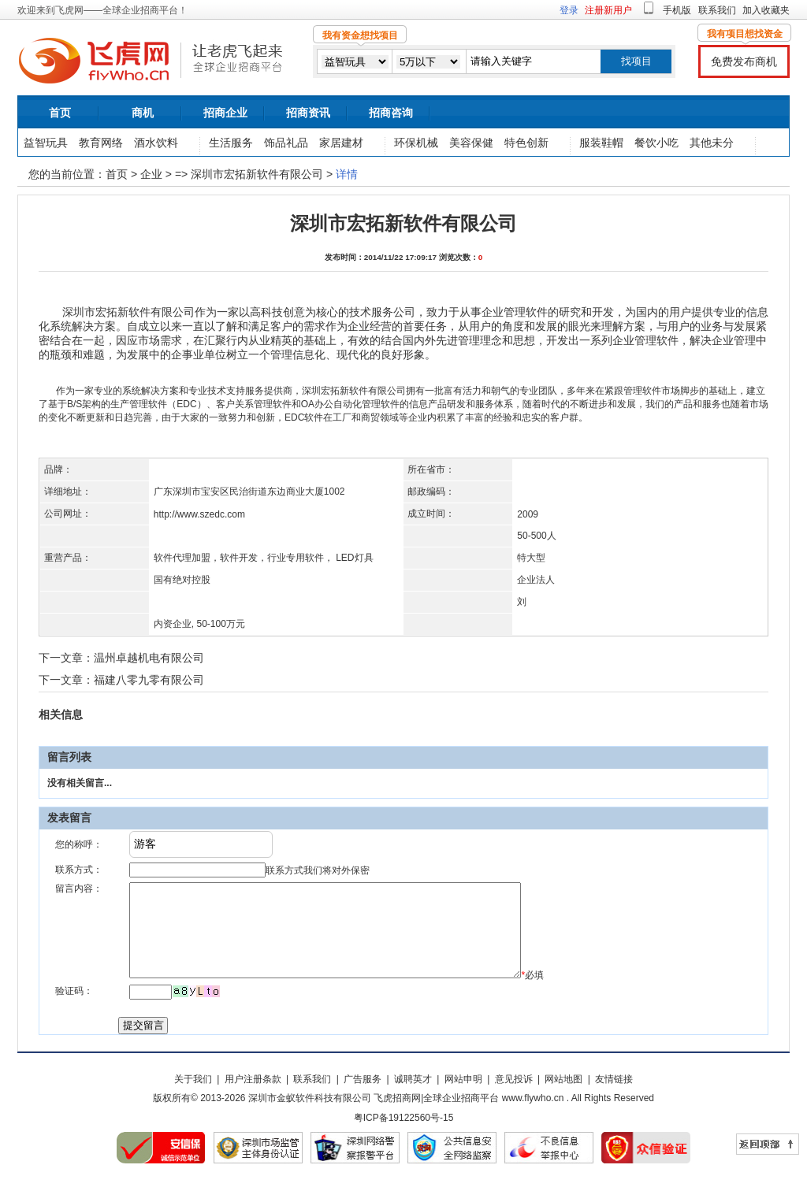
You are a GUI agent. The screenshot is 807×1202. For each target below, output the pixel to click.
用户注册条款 (253, 1098)
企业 (151, 174)
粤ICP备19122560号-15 (404, 1136)
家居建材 (341, 142)
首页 (60, 112)
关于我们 (193, 1098)
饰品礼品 (286, 142)
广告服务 (362, 1098)
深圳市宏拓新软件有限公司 (257, 174)
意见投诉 (514, 1098)
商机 (143, 112)
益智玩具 (46, 142)
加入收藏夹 (766, 10)
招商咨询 (391, 112)
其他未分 (712, 142)
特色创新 (526, 142)
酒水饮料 (156, 142)
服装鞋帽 (601, 142)
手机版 (677, 10)
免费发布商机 (744, 61)
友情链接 (614, 1098)
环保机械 (416, 142)
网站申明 (463, 1098)
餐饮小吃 (656, 142)
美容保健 (471, 142)
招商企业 (225, 112)
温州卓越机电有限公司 (149, 657)
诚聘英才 (413, 1098)
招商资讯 (308, 112)
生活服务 (231, 142)
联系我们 (717, 10)
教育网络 (101, 142)
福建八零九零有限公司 (149, 679)
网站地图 (563, 1098)
